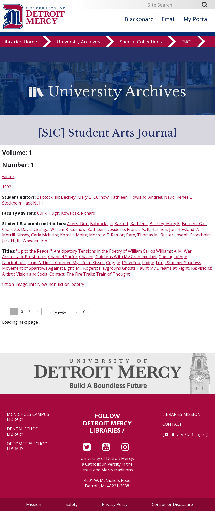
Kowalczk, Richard (78, 213)
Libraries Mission (181, 414)
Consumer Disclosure (172, 504)
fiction (8, 284)
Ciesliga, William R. (51, 229)
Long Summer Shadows (178, 262)
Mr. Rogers (86, 268)
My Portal (196, 19)
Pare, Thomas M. (142, 235)
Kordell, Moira (73, 235)
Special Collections (141, 42)
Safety (72, 504)
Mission (33, 504)
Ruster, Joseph (174, 235)
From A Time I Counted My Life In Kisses (65, 262)
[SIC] (186, 42)
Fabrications (14, 262)
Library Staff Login (187, 434)
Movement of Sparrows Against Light (38, 268)
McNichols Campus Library (28, 417)
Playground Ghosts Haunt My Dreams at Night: (144, 268)
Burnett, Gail (194, 223)
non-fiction (59, 284)
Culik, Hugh (48, 213)
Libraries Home (19, 42)
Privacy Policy (114, 504)
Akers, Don (77, 223)
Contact (172, 424)
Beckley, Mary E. (76, 197)
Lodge (148, 262)
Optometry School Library (28, 446)
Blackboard (139, 19)
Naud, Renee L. (178, 197)
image (21, 284)
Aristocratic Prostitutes (24, 256)
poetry (77, 284)
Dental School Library (24, 431)
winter (8, 176)
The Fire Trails (80, 274)
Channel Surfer (62, 256)
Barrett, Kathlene (131, 223)
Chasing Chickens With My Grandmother (118, 256)
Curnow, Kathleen (110, 197)
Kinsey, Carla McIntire (37, 235)
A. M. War (183, 251)
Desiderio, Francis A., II (127, 229)
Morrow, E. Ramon (106, 235)
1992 (6, 187)
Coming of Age (173, 256)
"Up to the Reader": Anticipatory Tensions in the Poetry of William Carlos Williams (94, 251)
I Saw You (131, 262)
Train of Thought (113, 274)
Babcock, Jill (48, 197)
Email (169, 19)
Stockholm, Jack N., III (22, 203)
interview (38, 284)
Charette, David (17, 229)
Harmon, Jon (163, 229)
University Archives (78, 42)
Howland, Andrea (146, 197)
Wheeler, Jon (35, 241)
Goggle (113, 262)
